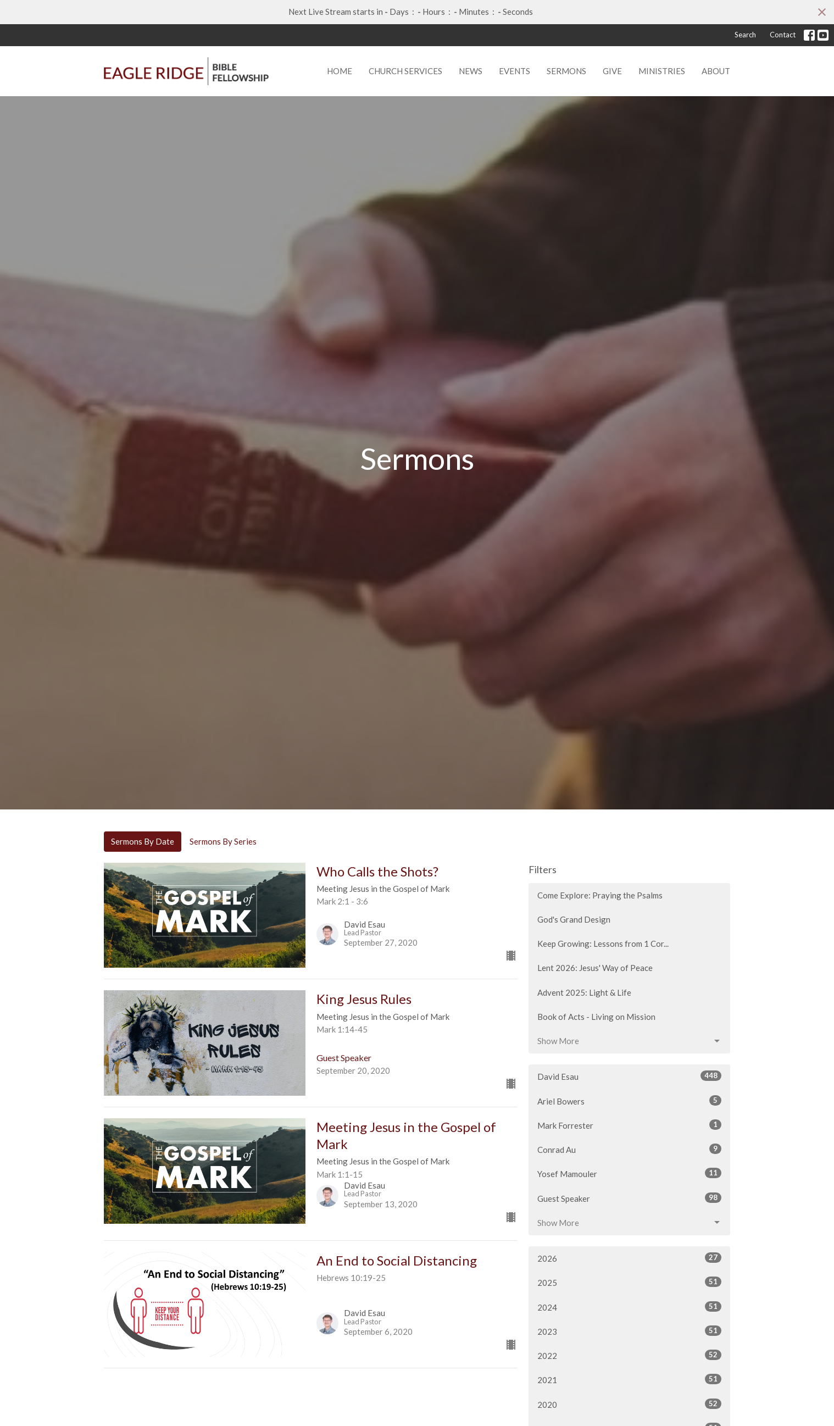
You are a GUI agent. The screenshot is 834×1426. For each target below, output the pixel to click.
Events (514, 71)
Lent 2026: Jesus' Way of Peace (595, 968)
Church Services (405, 71)
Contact (783, 34)
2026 (629, 1257)
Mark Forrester (629, 1124)
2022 (629, 1355)
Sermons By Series (223, 841)
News (470, 71)
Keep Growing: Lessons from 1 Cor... (603, 943)
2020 (629, 1404)
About (716, 71)
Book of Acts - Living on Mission (596, 1017)
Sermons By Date (142, 841)
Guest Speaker (629, 1197)
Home (339, 71)
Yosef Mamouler (629, 1173)
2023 (629, 1330)
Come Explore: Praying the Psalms (600, 895)
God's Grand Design (573, 919)
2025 (629, 1282)
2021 (629, 1379)
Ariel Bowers (629, 1100)
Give (612, 71)
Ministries (661, 71)
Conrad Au (629, 1149)
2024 (629, 1306)
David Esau (629, 1075)
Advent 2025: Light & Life (584, 992)
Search (745, 34)
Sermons (566, 71)
